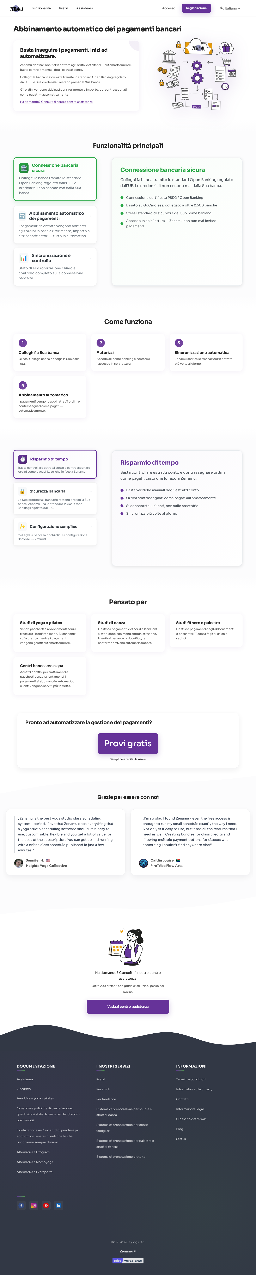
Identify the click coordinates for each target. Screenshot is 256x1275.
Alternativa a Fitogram (33, 1152)
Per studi (103, 1089)
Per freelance (106, 1099)
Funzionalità (41, 8)
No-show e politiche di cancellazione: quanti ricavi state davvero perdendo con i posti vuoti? (48, 1114)
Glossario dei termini (191, 1119)
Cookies (24, 1089)
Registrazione (196, 8)
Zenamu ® (128, 1251)
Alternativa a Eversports (35, 1172)
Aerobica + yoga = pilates (35, 1098)
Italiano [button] (228, 8)
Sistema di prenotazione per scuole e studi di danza (124, 1112)
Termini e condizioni (191, 1079)
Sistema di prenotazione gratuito (121, 1157)
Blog (179, 1129)
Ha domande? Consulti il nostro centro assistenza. (56, 102)
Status (181, 1139)
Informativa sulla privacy (194, 1089)
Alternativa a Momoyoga (35, 1162)
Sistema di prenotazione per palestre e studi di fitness (125, 1144)
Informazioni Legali (190, 1109)
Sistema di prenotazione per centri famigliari (122, 1128)
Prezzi (63, 8)
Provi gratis (128, 743)
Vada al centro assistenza (128, 1006)
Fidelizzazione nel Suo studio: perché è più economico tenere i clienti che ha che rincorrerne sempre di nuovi (48, 1136)
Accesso (168, 8)
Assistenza (84, 8)
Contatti (182, 1099)
